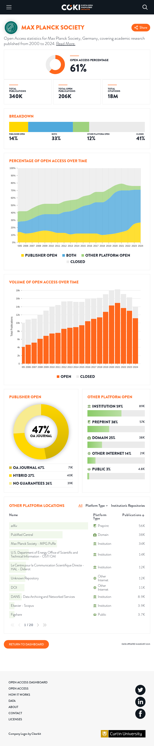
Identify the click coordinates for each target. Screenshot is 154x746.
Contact (15, 713)
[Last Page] (44, 625)
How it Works (19, 695)
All (80, 505)
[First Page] (12, 625)
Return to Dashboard (26, 644)
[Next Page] (37, 625)
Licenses (15, 719)
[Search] (145, 7)
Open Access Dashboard (28, 682)
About (13, 707)
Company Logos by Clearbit (25, 734)
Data (12, 701)
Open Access (19, 688)
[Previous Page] (19, 625)
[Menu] (9, 7)
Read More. (65, 43)
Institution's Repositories (128, 505)
